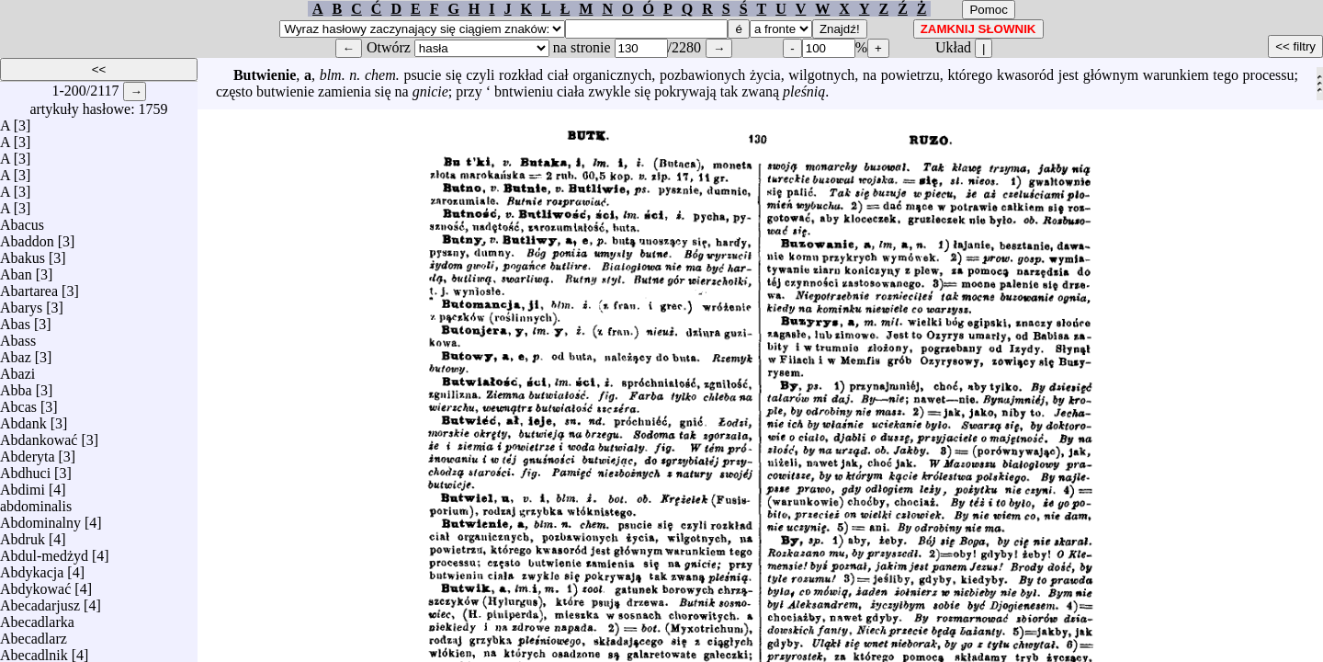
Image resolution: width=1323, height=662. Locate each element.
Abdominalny (40, 518)
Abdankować (38, 435)
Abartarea (29, 286)
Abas (15, 319)
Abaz (15, 352)
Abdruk (22, 534)
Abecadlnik (34, 650)
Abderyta (27, 452)
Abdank (23, 419)
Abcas (18, 402)
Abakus (22, 253)
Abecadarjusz (40, 601)
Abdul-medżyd (44, 551)
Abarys (21, 303)
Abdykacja (31, 568)
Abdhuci (25, 468)
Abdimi (22, 485)
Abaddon (27, 237)
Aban (16, 270)
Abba (16, 386)
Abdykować (35, 584)
